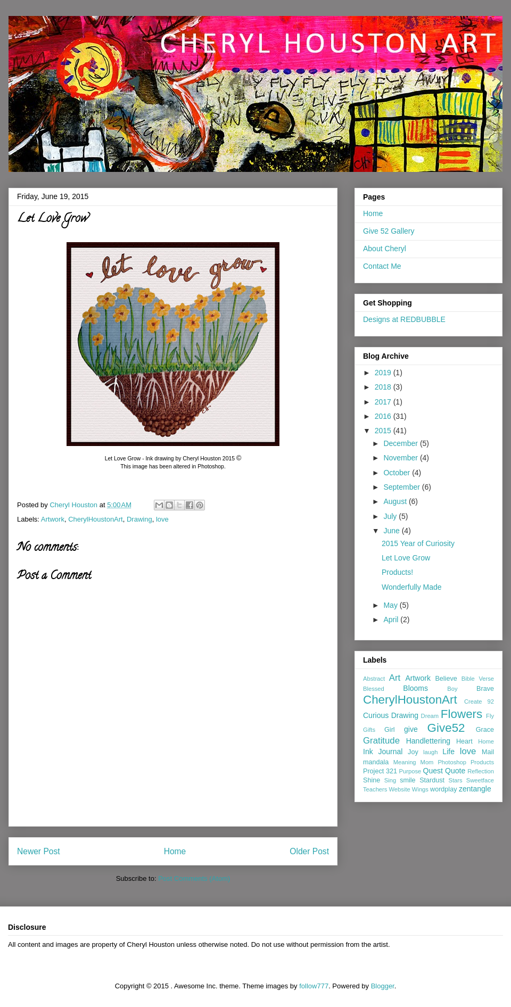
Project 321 (380, 771)
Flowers (461, 714)
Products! (397, 572)
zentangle (475, 789)
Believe (446, 678)
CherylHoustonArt (95, 519)
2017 (384, 402)
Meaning (404, 762)
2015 (384, 430)
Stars (456, 780)
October (397, 472)
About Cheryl (384, 248)
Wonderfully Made (412, 587)
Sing (390, 780)
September (402, 487)
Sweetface (480, 780)
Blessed (373, 689)
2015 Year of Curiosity (418, 543)
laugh (430, 752)
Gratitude (381, 741)
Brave (485, 688)
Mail (488, 752)
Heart (464, 741)
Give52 (446, 727)
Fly (490, 716)
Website (399, 789)
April (391, 619)
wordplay (443, 789)
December (401, 443)
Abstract (374, 678)
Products (482, 762)
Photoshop (452, 762)
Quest (433, 770)
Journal (390, 751)
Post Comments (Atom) (194, 878)
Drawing (139, 519)
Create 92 (479, 701)
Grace (485, 729)
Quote (455, 770)
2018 (384, 387)
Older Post (309, 851)
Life (448, 751)
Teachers (375, 789)
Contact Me (382, 266)
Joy (413, 752)
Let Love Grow (406, 558)
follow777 (313, 986)
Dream (430, 716)
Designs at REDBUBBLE (404, 319)
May (391, 605)
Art (394, 678)
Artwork (52, 519)
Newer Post (38, 851)
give (411, 729)
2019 (384, 372)
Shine (371, 780)
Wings (420, 789)
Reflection (480, 771)
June (392, 530)
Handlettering (428, 741)
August (395, 501)
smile (407, 780)
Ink (368, 751)
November (401, 457)
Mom (427, 762)
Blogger (382, 986)
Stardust (431, 780)
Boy (452, 689)
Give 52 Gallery (388, 231)
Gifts (369, 730)
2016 (384, 416)
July (391, 516)
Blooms (415, 688)
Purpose (410, 771)
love (162, 519)
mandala (376, 762)
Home (175, 851)
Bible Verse (477, 678)
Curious (376, 715)
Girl (389, 729)
